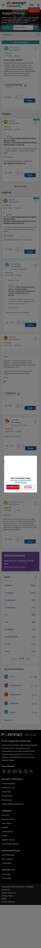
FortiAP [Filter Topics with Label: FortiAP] (8, 644)
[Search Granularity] (7, 27)
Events (4, 835)
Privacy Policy (7, 896)
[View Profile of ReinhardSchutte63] (16, 502)
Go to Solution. (23, 42)
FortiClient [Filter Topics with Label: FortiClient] (9, 593)
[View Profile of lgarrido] (12, 121)
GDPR (4, 899)
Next (28, 658)
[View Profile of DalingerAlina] (15, 264)
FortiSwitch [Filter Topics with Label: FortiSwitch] (9, 629)
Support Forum (8, 34)
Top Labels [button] (35, 578)
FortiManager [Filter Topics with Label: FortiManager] (10, 600)
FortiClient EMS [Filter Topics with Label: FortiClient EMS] (11, 637)
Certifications (7, 831)
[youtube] (15, 771)
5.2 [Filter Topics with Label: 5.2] (6, 615)
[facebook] (4, 771)
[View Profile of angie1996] (14, 420)
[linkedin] (20, 771)
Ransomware (7, 800)
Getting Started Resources (12, 804)
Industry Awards (8, 840)
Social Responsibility (10, 844)
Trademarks (7, 863)
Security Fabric (8, 819)
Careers (5, 827)
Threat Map (6, 792)
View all (7, 720)
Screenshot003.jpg (14, 85)
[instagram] (26, 771)
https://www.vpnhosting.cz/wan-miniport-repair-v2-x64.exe (21, 293)
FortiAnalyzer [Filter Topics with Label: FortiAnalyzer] (10, 607)
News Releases (8, 855)
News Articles (7, 859)
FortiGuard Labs (8, 787)
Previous (14, 658)
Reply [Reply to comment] (30, 175)
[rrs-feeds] (31, 771)
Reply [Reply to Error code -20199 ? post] (29, 101)
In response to (18, 269)
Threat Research (8, 783)
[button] (17, 97)
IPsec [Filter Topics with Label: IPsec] (7, 651)
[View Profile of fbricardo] (12, 337)
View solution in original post (14, 163)
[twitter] (9, 771)
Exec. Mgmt (6, 823)
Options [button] (35, 48)
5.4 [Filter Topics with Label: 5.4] (6, 622)
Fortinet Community (16, 5)
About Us (5, 815)
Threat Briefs (7, 796)
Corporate (6, 874)
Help (31, 5)
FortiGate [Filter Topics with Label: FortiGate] (9, 585)
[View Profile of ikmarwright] (13, 460)
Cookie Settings (8, 902)
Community (6, 878)
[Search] (36, 27)
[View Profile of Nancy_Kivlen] (14, 47)
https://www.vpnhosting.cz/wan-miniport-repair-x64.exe (21, 289)
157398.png (11, 393)
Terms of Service (9, 893)
